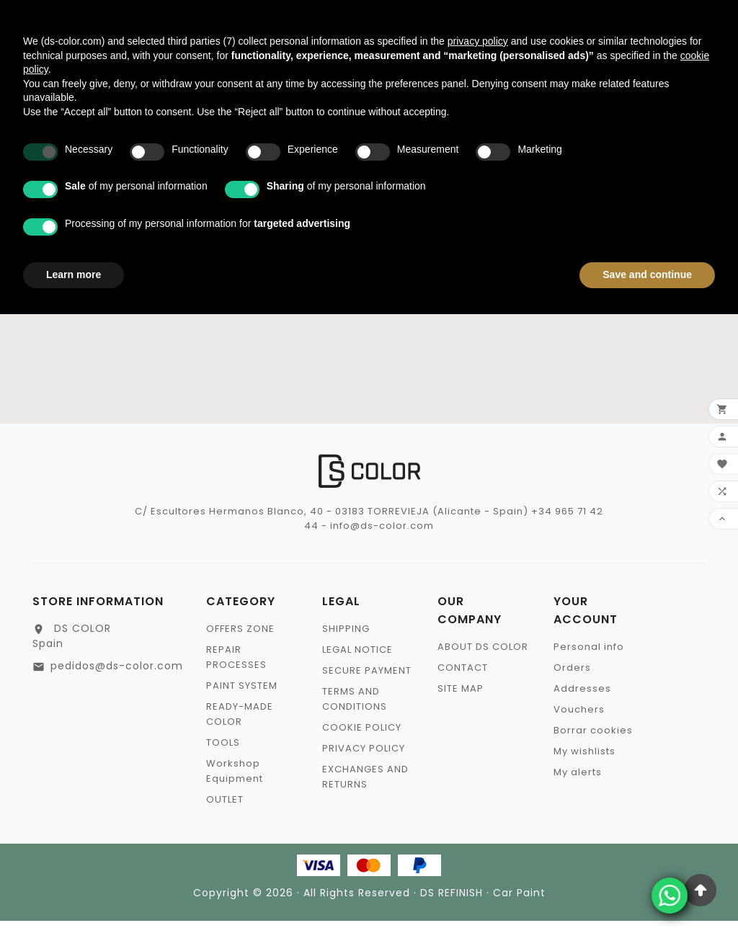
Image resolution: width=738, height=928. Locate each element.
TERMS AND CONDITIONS (354, 706)
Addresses (582, 695)
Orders (572, 675)
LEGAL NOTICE (357, 657)
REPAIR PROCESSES (236, 664)
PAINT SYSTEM (241, 693)
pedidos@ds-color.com (116, 673)
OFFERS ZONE (240, 636)
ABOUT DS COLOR (482, 654)
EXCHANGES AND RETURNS (365, 783)
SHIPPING (346, 636)
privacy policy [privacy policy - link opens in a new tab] (478, 41)
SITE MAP (460, 695)
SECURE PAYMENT (367, 677)
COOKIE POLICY (361, 734)
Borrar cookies (593, 737)
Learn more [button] (73, 274)
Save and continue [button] (647, 274)
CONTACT (462, 675)
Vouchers (579, 716)
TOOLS (223, 750)
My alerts (578, 779)
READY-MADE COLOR (239, 721)
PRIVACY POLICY (363, 755)
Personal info (589, 654)
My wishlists (584, 758)
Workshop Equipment (234, 778)
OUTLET (225, 806)
